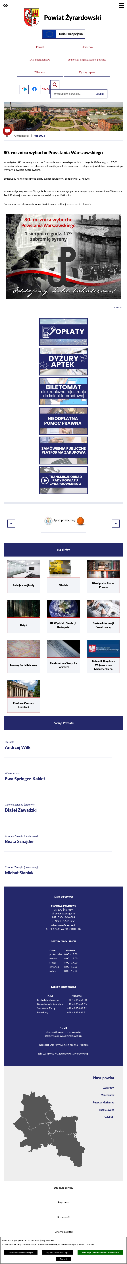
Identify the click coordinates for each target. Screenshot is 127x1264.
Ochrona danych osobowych (21, 1252)
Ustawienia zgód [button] (64, 1227)
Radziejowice (106, 1105)
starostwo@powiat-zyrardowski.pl (63, 1031)
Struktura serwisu (63, 1183)
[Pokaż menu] (121, 5)
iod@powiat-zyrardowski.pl (74, 1049)
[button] (5, 5)
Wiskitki (109, 1112)
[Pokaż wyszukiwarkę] (54, 80)
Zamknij (63, 1259)
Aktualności (21, 131)
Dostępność (63, 1212)
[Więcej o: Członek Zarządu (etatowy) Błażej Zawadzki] (58, 803)
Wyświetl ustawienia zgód (57, 1252)
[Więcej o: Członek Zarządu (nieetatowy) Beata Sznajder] (58, 835)
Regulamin (63, 1198)
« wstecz (118, 303)
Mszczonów (107, 1090)
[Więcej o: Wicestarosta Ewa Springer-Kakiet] (58, 772)
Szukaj (100, 89)
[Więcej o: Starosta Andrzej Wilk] (58, 741)
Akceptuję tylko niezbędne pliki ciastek (100, 1252)
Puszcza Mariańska (103, 1097)
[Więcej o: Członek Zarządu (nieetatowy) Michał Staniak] (58, 866)
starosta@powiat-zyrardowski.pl (63, 1027)
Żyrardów (108, 1083)
